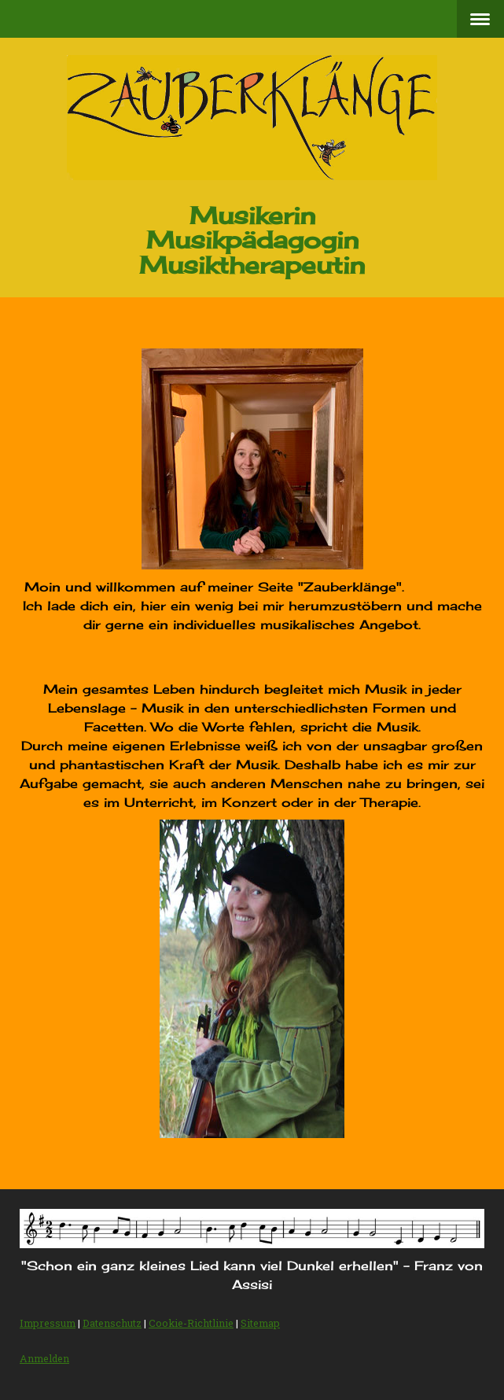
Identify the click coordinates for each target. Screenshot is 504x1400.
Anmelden (44, 1358)
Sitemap (260, 1323)
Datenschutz (112, 1323)
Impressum (47, 1323)
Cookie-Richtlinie (191, 1323)
